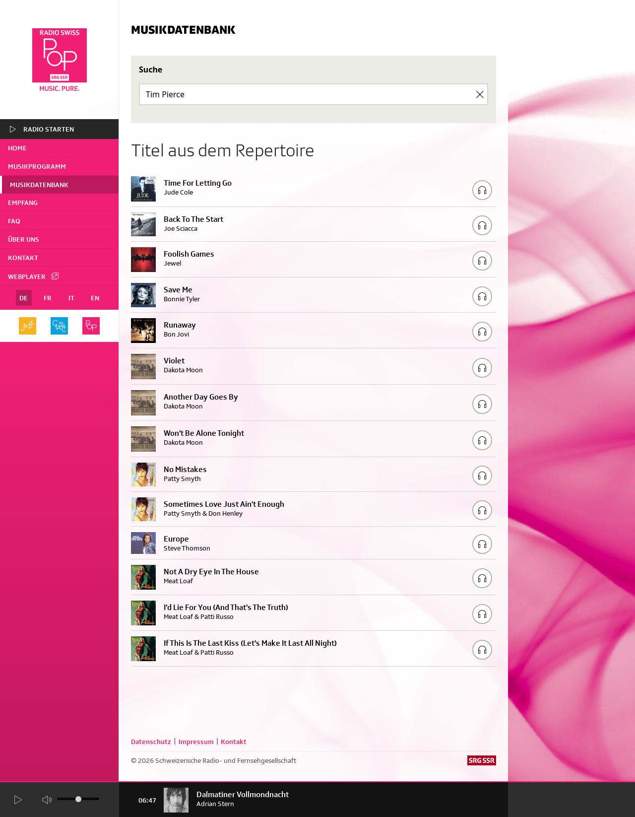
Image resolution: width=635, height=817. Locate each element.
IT (71, 298)
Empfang (23, 202)
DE (23, 298)
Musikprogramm (37, 166)
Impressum (196, 741)
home (17, 148)
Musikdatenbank (39, 185)
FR (48, 298)
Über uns (23, 239)
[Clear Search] (479, 94)
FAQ (14, 221)
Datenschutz (151, 741)
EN (95, 298)
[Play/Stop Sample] (482, 190)
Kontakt (23, 258)
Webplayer (34, 276)
